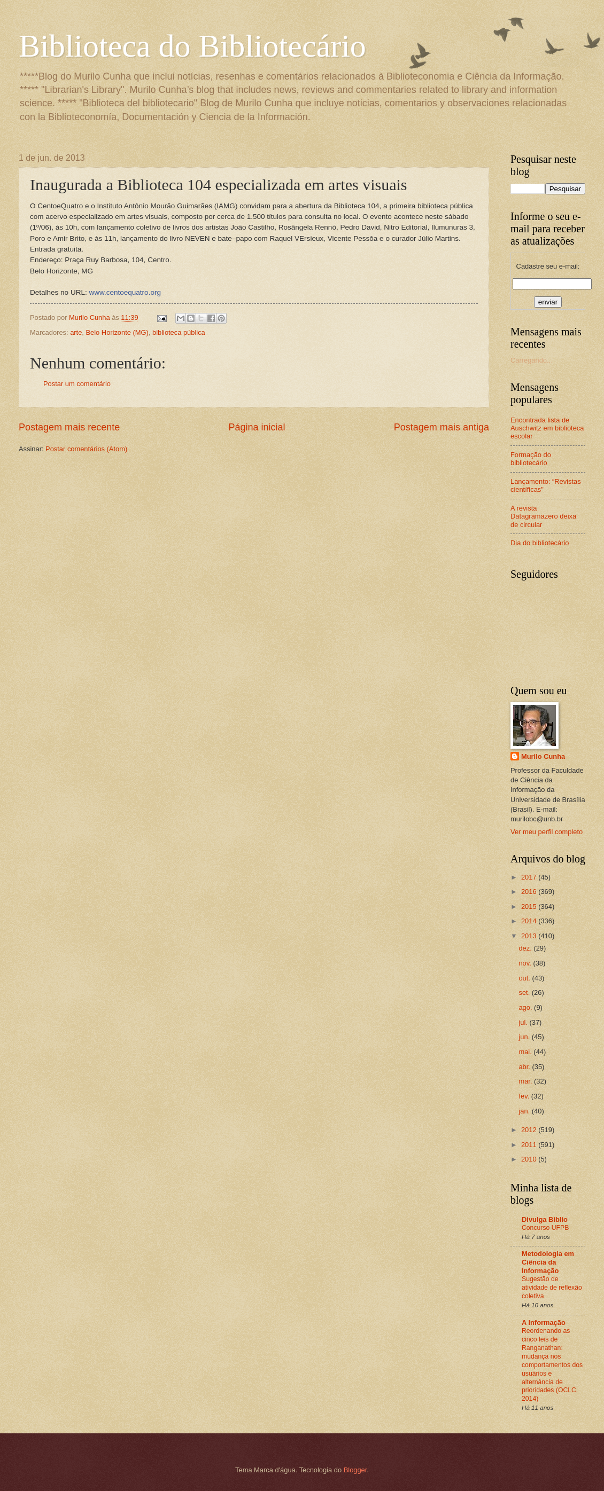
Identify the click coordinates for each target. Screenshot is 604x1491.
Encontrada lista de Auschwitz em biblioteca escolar (547, 428)
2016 (529, 892)
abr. (525, 1067)
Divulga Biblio (545, 1219)
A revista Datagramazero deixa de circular (543, 516)
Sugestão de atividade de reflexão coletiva (552, 1287)
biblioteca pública (178, 332)
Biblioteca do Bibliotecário (192, 46)
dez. (525, 948)
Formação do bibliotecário (530, 459)
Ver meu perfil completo (546, 832)
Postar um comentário (77, 384)
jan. (524, 1111)
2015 (529, 907)
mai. (525, 1052)
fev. (524, 1096)
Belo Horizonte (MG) (117, 332)
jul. (523, 1022)
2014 (529, 921)
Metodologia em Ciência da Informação (548, 1262)
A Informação (544, 1323)
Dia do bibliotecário (539, 543)
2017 (529, 877)
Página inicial (256, 427)
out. (525, 978)
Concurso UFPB (545, 1227)
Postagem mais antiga (441, 427)
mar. (526, 1081)
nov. (525, 963)
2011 (529, 1145)
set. (524, 992)
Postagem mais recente (69, 427)
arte (76, 332)
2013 (529, 936)
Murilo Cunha (543, 756)
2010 (529, 1159)
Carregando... (531, 360)
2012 (529, 1130)
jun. (524, 1037)
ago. (526, 1007)
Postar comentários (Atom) (86, 449)
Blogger (355, 1470)
